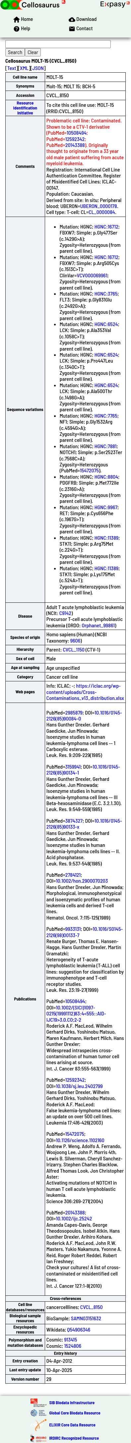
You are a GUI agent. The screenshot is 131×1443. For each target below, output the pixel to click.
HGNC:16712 (106, 226)
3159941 (73, 766)
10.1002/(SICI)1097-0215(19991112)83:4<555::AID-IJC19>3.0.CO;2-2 (76, 1013)
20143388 (75, 145)
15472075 (89, 470)
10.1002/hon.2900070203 (82, 880)
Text (11, 68)
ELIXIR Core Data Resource (72, 1424)
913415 (70, 1339)
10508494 (77, 132)
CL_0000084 (102, 212)
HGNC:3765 (106, 293)
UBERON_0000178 (98, 206)
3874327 (74, 820)
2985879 (74, 712)
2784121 (73, 874)
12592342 (75, 139)
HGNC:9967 (106, 507)
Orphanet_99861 (98, 625)
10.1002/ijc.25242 (74, 1218)
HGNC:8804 (106, 476)
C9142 (65, 613)
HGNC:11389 (106, 537)
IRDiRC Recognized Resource (74, 1438)
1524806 (72, 1345)
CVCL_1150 (73, 649)
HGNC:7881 (106, 446)
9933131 (73, 929)
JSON (38, 68)
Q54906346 (78, 1329)
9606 (75, 640)
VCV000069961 (92, 275)
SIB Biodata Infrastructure (72, 1402)
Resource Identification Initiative (25, 108)
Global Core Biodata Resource (74, 1412)
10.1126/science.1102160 (80, 1140)
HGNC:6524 (106, 324)
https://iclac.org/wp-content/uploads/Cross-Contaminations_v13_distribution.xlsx (85, 691)
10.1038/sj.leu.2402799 (79, 1086)
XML (24, 68)
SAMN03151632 (86, 1318)
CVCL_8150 (91, 1307)
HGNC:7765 (106, 415)
